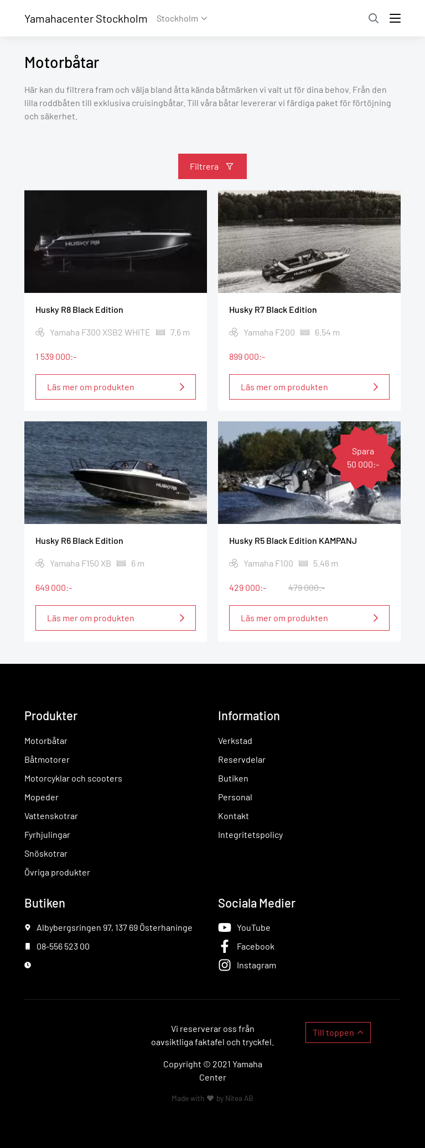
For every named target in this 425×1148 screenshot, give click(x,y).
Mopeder (41, 796)
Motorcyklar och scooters (73, 778)
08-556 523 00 (63, 946)
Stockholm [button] (177, 18)
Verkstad (235, 740)
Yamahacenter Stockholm (86, 18)
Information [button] (249, 715)
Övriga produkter (57, 872)
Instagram (256, 965)
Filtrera (204, 166)
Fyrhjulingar (47, 834)
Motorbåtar (46, 740)
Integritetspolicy (250, 834)
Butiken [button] (44, 902)
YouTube (254, 927)
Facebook (255, 946)
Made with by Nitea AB (212, 1098)
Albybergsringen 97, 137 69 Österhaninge (115, 927)
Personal (235, 796)
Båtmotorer (47, 759)
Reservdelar (242, 759)
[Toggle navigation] (395, 18)
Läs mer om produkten (90, 386)
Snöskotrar (46, 853)
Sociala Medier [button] (257, 902)
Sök (374, 18)
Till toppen (333, 1032)
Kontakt (233, 815)
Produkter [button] (50, 715)
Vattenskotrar (51, 815)
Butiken (233, 778)
